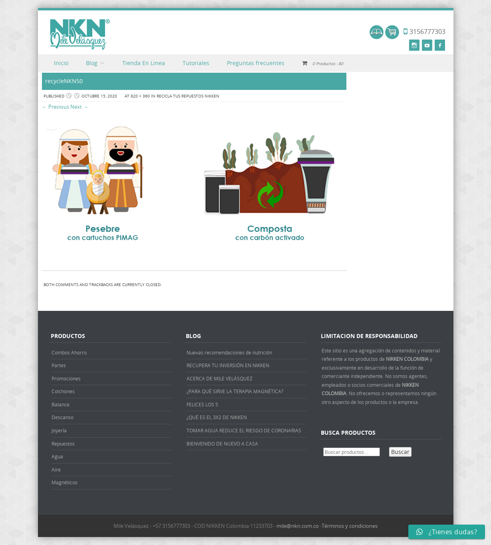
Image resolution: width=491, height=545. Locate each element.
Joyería (59, 430)
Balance (61, 404)
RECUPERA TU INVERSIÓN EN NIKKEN (228, 365)
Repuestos (63, 443)
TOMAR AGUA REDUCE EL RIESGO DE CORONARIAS (244, 430)
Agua (57, 456)
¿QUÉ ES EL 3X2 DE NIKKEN (217, 417)
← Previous (55, 106)
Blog (91, 63)
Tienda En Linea (143, 63)
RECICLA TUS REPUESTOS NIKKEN (188, 96)
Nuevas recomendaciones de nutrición (229, 352)
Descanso (63, 417)
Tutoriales (196, 63)
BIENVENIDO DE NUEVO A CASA (222, 443)
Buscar (400, 451)
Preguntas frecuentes (255, 63)
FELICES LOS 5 (202, 404)
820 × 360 (140, 96)
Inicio (61, 63)
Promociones (66, 378)
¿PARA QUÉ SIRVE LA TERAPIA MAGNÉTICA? (235, 391)
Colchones (63, 391)
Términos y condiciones (350, 525)
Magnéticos (65, 482)
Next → (79, 106)
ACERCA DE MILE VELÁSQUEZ (219, 378)
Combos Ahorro (69, 352)
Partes (59, 365)
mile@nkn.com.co (297, 525)
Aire (56, 469)
